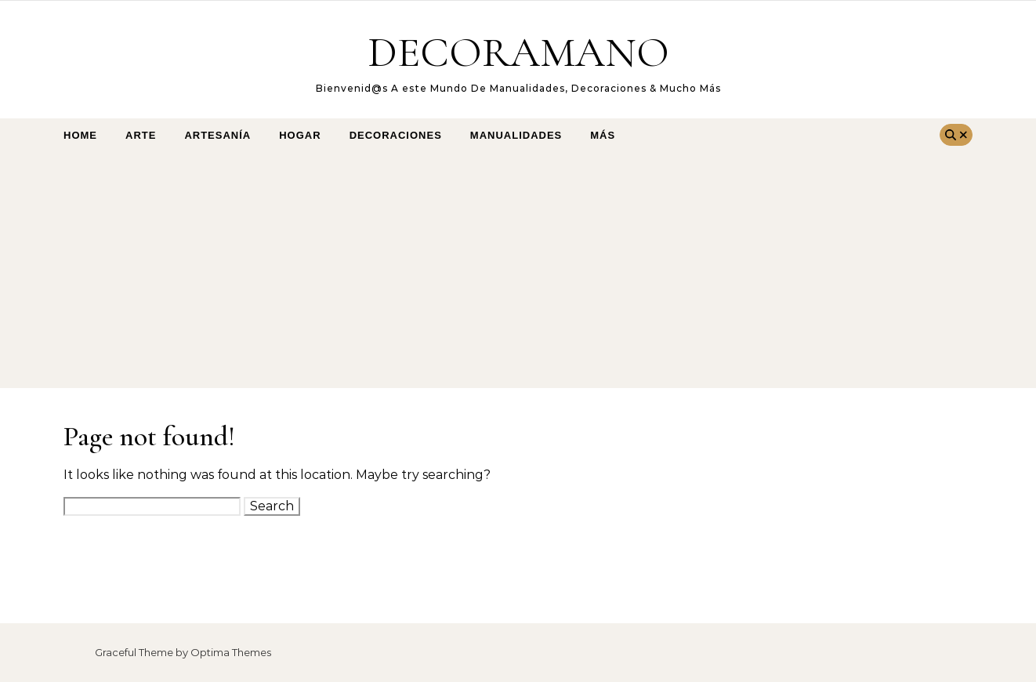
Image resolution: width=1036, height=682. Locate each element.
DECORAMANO (518, 52)
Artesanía (217, 135)
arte (140, 135)
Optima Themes (230, 652)
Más (602, 135)
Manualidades (516, 135)
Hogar (300, 135)
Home (80, 135)
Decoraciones (396, 135)
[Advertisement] (502, 270)
